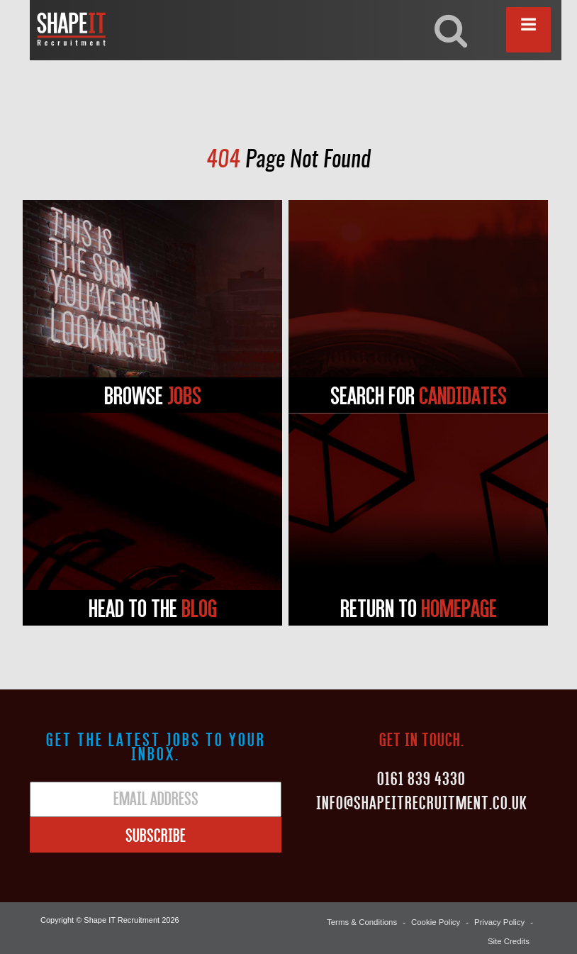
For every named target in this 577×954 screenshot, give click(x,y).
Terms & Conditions (366, 920)
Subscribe (155, 834)
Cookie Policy (438, 920)
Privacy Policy (500, 920)
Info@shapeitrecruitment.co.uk (421, 802)
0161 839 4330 (421, 778)
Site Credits (509, 934)
